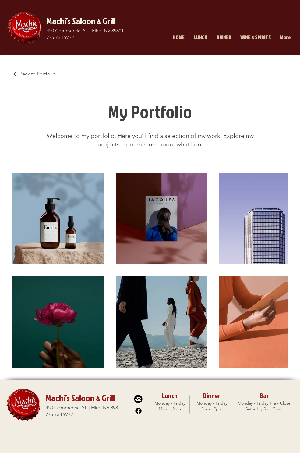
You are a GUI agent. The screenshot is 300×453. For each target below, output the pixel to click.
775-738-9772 (60, 37)
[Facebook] (138, 411)
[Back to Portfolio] (34, 73)
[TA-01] (138, 399)
